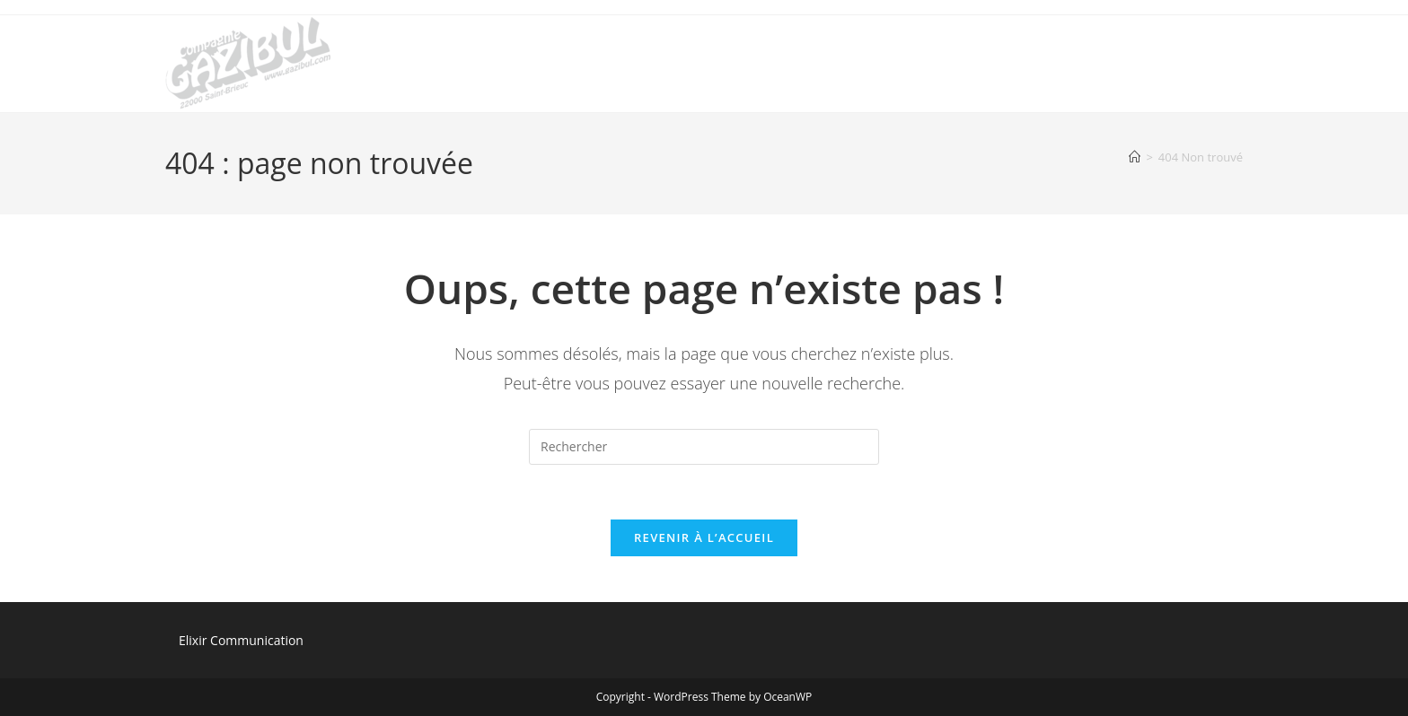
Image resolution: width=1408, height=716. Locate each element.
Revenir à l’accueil (704, 537)
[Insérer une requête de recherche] (704, 447)
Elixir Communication (241, 640)
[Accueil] (1134, 157)
